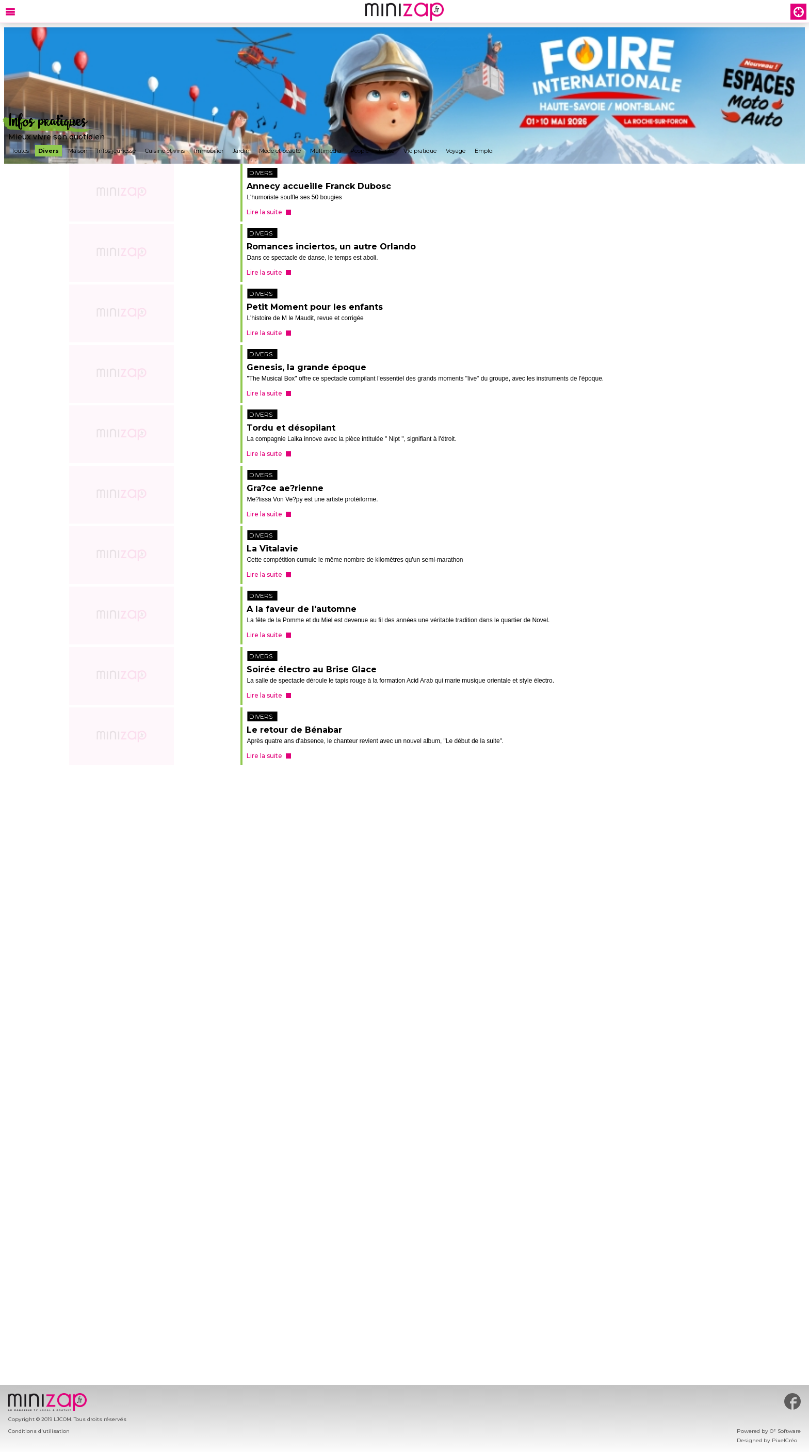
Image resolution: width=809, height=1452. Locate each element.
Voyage (455, 150)
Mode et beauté (280, 150)
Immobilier (208, 150)
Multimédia (325, 150)
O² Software (785, 1431)
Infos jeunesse (116, 150)
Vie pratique (419, 150)
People (359, 150)
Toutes (20, 150)
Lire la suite (264, 212)
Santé (386, 150)
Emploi (484, 150)
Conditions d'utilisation (39, 1431)
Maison (78, 150)
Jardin (241, 150)
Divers (48, 150)
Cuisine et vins (165, 150)
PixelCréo (784, 1440)
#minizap (792, 1401)
